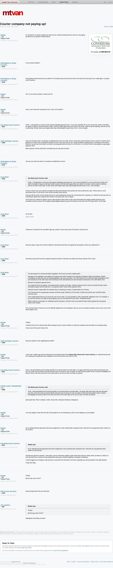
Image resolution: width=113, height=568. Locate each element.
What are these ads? (100, 56)
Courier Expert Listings (31, 534)
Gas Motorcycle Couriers (10, 125)
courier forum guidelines (60, 550)
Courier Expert (52, 532)
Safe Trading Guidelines (106, 561)
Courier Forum (63, 2)
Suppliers (75, 2)
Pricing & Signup (43, 2)
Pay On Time (30, 217)
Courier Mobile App (45, 534)
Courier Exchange (63, 532)
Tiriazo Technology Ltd (29, 563)
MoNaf (3, 35)
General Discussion (12, 26)
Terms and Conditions (83, 561)
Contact (73, 561)
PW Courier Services (8, 491)
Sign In (110, 2)
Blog (105, 2)
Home (68, 561)
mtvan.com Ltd (16, 561)
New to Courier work (41, 532)
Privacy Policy (94, 561)
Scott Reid (5, 177)
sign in (87, 546)
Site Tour (31, 2)
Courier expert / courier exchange (92, 532)
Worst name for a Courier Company (62, 534)
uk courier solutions (17, 534)
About (54, 2)
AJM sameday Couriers (9, 141)
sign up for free (26, 547)
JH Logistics (5, 505)
